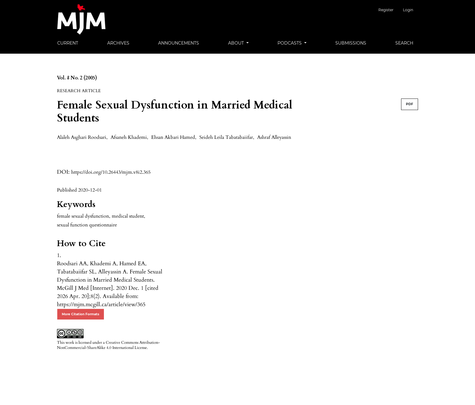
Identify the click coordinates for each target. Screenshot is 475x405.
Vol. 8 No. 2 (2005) (77, 78)
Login (408, 10)
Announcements (178, 43)
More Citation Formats (80, 314)
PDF (409, 104)
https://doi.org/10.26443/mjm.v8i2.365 (111, 172)
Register (390, 10)
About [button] (236, 43)
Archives (118, 43)
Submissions (350, 43)
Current (67, 43)
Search (404, 43)
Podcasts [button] (290, 43)
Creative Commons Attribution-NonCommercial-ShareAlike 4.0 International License (108, 345)
